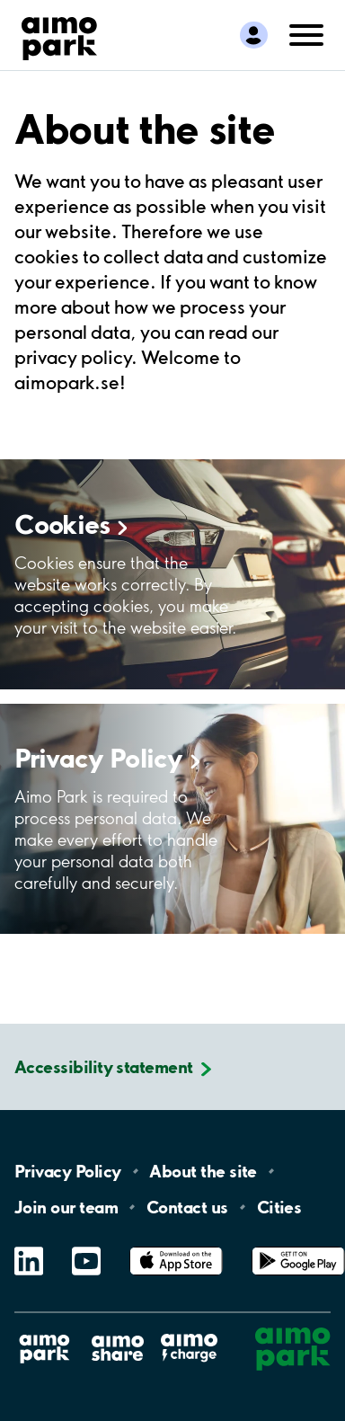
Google (298, 1247)
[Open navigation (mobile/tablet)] (306, 33)
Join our (66, 1207)
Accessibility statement (103, 1067)
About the (202, 1171)
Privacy (107, 758)
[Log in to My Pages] (254, 35)
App (176, 1247)
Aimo (189, 1330)
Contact (187, 1207)
